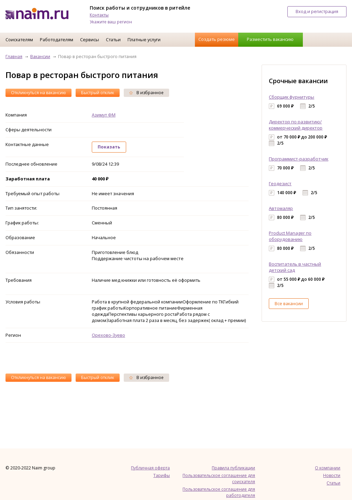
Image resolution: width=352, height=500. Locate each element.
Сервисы (89, 39)
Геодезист (280, 183)
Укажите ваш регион (111, 22)
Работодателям (56, 39)
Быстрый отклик (97, 93)
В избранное (146, 93)
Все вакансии (289, 303)
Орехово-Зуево (108, 335)
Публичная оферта (150, 468)
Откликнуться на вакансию (38, 93)
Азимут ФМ (104, 115)
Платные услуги (144, 39)
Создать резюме (216, 39)
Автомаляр (281, 208)
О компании (327, 468)
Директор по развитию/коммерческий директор (295, 125)
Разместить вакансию (270, 39)
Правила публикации (233, 468)
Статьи (113, 39)
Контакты (99, 15)
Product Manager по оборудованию (290, 236)
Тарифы (161, 475)
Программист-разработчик (298, 159)
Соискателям (19, 39)
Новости (331, 475)
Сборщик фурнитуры (291, 97)
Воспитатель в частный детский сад (295, 267)
